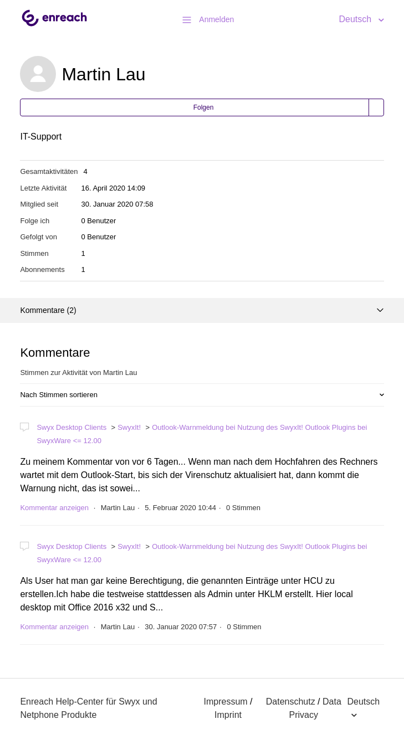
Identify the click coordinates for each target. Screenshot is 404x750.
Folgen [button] (203, 107)
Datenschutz (290, 701)
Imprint (228, 715)
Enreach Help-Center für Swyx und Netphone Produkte (88, 708)
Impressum (226, 701)
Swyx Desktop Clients (71, 427)
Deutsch (356, 19)
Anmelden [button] (216, 19)
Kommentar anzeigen (54, 508)
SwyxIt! (129, 427)
